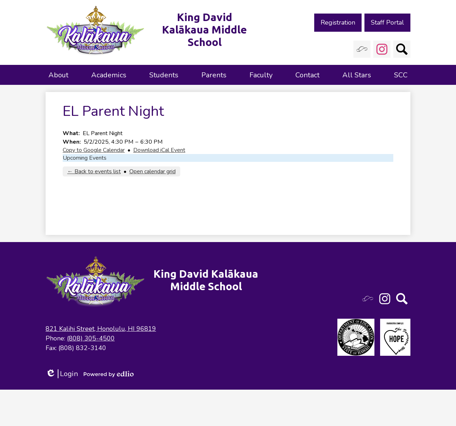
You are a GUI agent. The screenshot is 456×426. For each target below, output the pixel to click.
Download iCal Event (159, 150)
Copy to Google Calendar (94, 150)
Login (62, 373)
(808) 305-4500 (91, 338)
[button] (58, 75)
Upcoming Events (85, 158)
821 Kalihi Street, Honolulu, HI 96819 (101, 328)
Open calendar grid (152, 171)
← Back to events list (94, 171)
